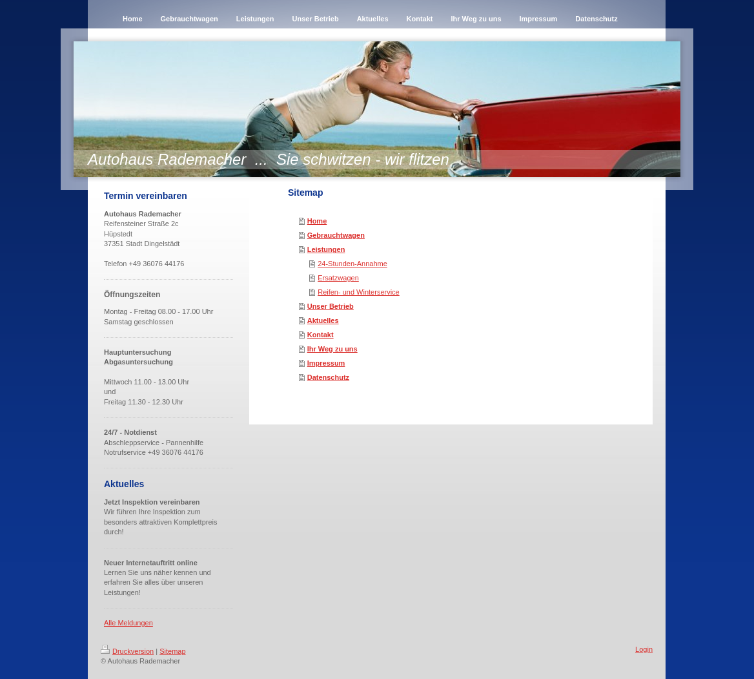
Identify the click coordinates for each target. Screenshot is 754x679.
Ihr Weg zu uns (332, 349)
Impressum (326, 363)
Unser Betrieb (330, 306)
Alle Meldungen (128, 623)
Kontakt (320, 335)
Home (317, 221)
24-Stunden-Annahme (352, 263)
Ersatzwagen (338, 278)
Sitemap (172, 651)
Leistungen (326, 249)
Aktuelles (323, 320)
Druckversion (127, 651)
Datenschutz (328, 377)
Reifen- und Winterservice (359, 292)
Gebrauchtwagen (336, 235)
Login (644, 649)
